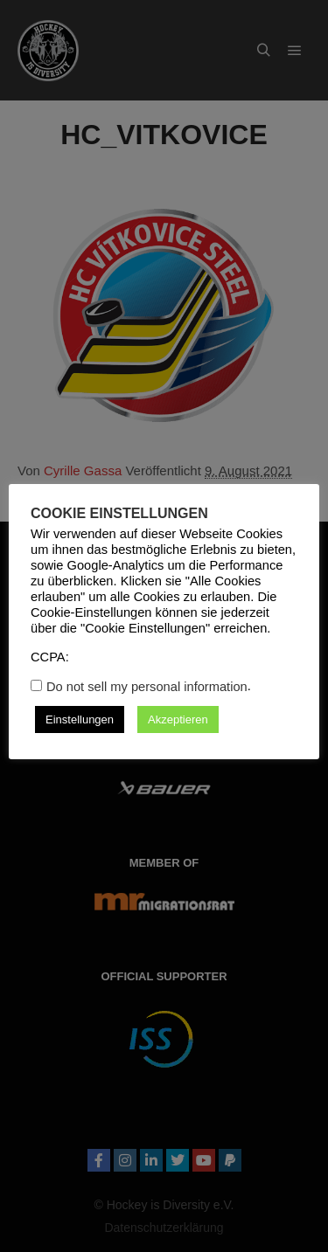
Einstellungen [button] (79, 719)
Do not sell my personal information (147, 687)
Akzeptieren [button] (178, 719)
